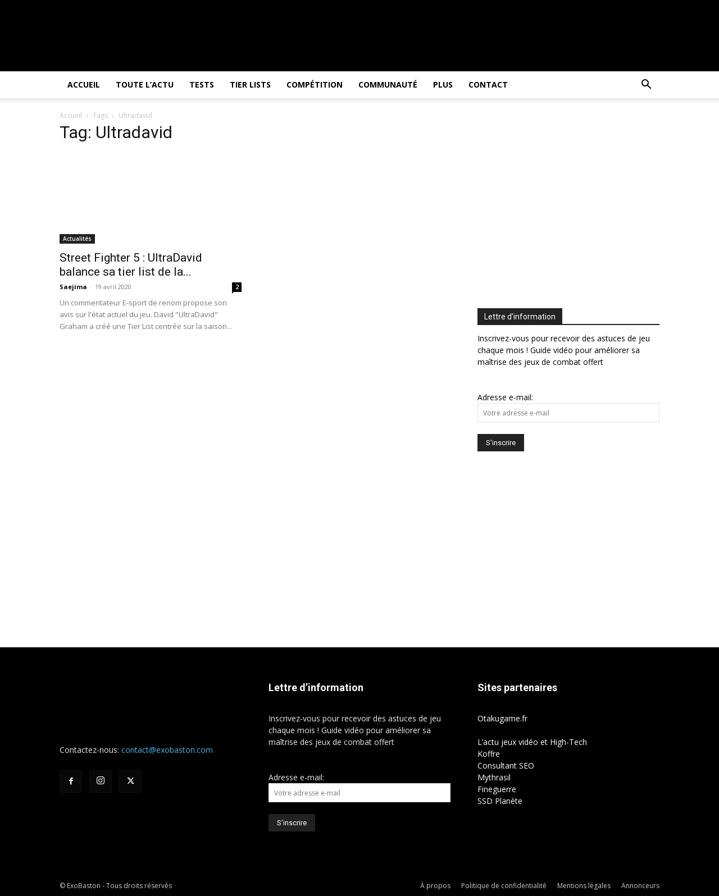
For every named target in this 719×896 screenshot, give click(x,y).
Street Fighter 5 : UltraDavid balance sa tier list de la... (131, 264)
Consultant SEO (505, 765)
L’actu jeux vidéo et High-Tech (532, 742)
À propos (435, 885)
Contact (488, 84)
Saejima (73, 286)
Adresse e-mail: (505, 397)
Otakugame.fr (502, 718)
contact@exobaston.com (167, 749)
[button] (645, 85)
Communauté (387, 84)
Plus (443, 84)
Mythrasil (494, 777)
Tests (201, 84)
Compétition (314, 84)
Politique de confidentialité (504, 885)
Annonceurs (640, 885)
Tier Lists (250, 84)
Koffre (488, 753)
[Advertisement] (571, 205)
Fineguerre (496, 789)
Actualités (77, 239)
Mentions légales (584, 885)
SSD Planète (499, 801)
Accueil (83, 84)
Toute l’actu (145, 84)
